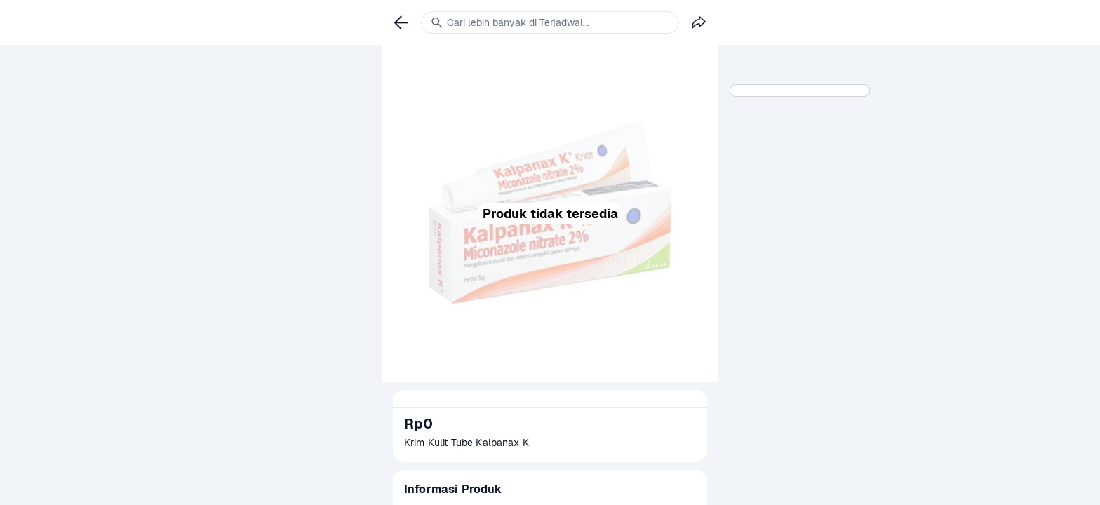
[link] (401, 22)
